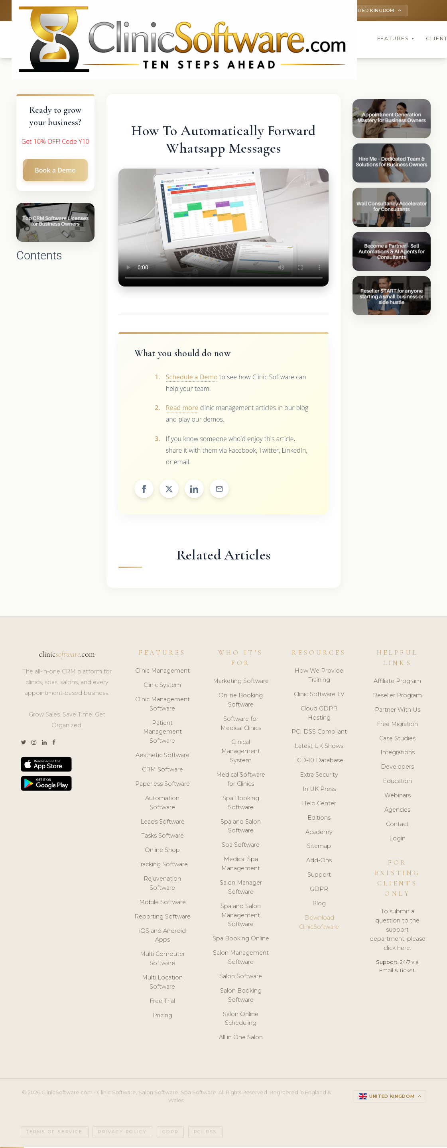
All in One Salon (241, 1038)
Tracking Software (162, 865)
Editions (319, 818)
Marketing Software (241, 682)
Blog (319, 904)
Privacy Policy (122, 1133)
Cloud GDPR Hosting (319, 714)
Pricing (162, 1016)
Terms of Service (54, 1133)
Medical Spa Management (240, 865)
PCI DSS (205, 1133)
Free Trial (162, 1002)
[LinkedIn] (44, 743)
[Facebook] (53, 743)
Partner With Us (397, 710)
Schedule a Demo (192, 378)
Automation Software (162, 804)
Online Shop (162, 851)
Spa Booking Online (241, 939)
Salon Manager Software (241, 888)
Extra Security (319, 775)
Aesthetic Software (162, 756)
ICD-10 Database (319, 761)
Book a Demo (55, 171)
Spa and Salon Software (241, 827)
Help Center (319, 804)
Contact (397, 825)
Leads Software (162, 822)
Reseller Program (397, 696)
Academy (319, 832)
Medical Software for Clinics (240, 780)
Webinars (397, 796)
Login (397, 839)
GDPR (319, 890)
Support (319, 875)
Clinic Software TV (319, 695)
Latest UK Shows (319, 747)
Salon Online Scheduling (240, 1019)
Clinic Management (162, 671)
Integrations (397, 753)
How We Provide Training (319, 676)
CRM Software (162, 770)
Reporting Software (162, 917)
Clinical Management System (240, 752)
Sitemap (319, 847)
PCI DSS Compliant (319, 732)
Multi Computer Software (162, 960)
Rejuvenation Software (162, 884)
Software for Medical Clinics (241, 724)
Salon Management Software (241, 958)
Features (396, 40)
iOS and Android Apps (162, 936)
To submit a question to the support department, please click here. (397, 931)
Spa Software (241, 846)
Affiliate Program (397, 682)
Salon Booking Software (241, 996)
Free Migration (397, 725)
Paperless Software (162, 785)
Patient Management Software (162, 733)
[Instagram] (34, 743)
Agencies (397, 810)
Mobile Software (162, 903)
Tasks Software (162, 836)
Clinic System (162, 686)
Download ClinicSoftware (319, 923)
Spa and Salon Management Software (241, 916)
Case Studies (397, 739)
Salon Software (240, 977)
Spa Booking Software (241, 804)
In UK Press (319, 790)
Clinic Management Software (162, 705)
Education (397, 782)
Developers (397, 767)
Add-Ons (319, 861)
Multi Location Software (162, 983)
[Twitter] (23, 743)
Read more (182, 408)
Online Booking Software (241, 701)
